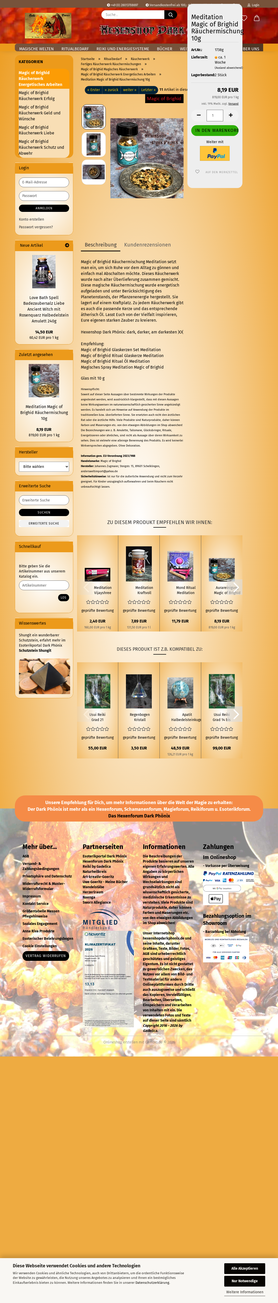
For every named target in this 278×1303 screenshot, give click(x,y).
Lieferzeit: (199, 57)
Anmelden (44, 208)
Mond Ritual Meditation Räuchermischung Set (185, 591)
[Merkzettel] (244, 18)
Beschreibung (100, 245)
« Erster (93, 90)
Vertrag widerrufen (46, 956)
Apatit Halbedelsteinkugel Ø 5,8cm (187, 718)
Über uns (249, 48)
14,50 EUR (44, 332)
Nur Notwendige (245, 1281)
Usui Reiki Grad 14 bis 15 (222, 718)
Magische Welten (36, 48)
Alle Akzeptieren (244, 1268)
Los (64, 597)
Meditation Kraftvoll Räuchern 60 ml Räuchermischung (144, 591)
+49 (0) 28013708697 (122, 5)
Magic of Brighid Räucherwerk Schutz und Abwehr (41, 147)
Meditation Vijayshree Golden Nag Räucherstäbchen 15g (103, 591)
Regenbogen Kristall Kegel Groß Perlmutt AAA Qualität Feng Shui (140, 718)
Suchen (44, 512)
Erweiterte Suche (44, 523)
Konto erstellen (31, 219)
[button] (256, 18)
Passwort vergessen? (36, 227)
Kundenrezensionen (147, 245)
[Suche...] (170, 14)
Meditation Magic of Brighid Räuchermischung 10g (44, 412)
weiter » (129, 90)
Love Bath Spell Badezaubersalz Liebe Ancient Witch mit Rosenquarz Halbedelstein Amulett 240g (44, 309)
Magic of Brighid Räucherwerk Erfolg (37, 95)
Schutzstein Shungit (35, 650)
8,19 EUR (43, 429)
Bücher (164, 48)
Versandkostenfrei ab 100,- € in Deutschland (179, 5)
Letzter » (148, 90)
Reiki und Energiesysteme (123, 48)
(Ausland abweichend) (229, 68)
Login (253, 5)
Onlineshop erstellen (120, 1042)
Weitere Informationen (244, 1292)
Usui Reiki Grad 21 (97, 717)
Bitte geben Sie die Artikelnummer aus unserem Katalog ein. (42, 571)
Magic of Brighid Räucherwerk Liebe (36, 130)
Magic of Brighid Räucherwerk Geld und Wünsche (40, 113)
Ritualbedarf (75, 48)
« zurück (111, 90)
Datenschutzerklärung (152, 1283)
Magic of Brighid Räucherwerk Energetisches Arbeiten (40, 78)
